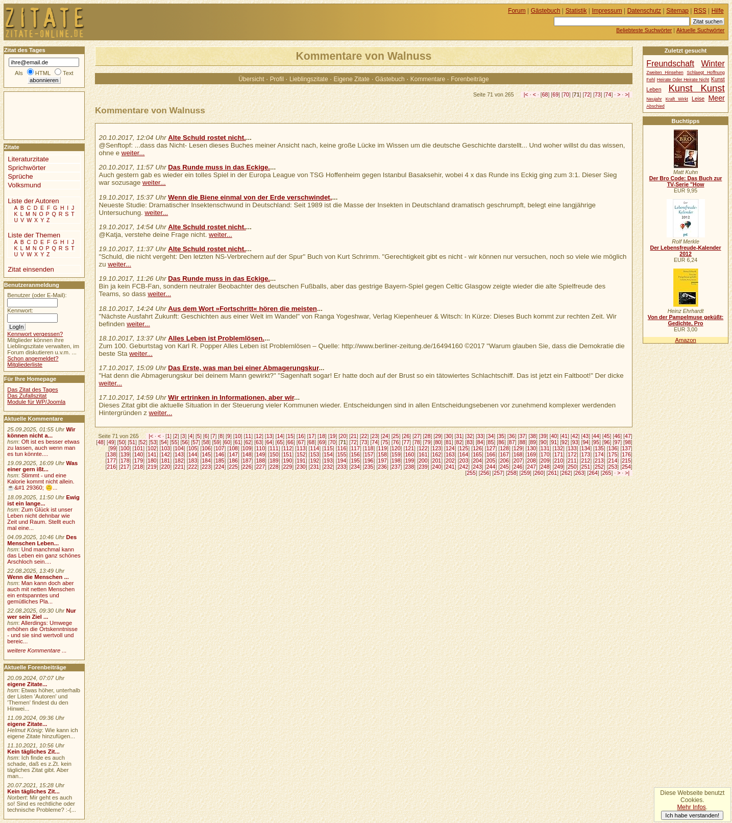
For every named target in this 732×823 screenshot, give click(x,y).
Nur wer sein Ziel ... (41, 614)
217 (125, 467)
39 (544, 436)
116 (342, 448)
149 (260, 454)
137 (626, 448)
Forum (517, 10)
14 (280, 436)
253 (613, 467)
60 (227, 442)
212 (586, 460)
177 (111, 460)
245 (504, 467)
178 (125, 460)
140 (138, 454)
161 (423, 454)
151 (287, 454)
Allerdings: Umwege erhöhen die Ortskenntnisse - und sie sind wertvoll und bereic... (42, 632)
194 (342, 460)
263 (579, 473)
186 (233, 460)
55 (175, 442)
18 (322, 436)
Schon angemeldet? (32, 358)
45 (607, 436)
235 (369, 467)
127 (491, 448)
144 (193, 454)
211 (572, 460)
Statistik (576, 10)
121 (409, 448)
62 (248, 442)
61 (238, 442)
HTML (43, 73)
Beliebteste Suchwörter (644, 30)
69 (555, 94)
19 (333, 436)
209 (545, 460)
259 (525, 473)
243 (477, 467)
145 (206, 454)
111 (274, 448)
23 (375, 436)
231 (315, 467)
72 (587, 94)
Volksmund (24, 185)
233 (342, 467)
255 (471, 473)
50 (122, 442)
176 (626, 454)
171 (558, 454)
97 (617, 442)
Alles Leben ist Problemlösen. (216, 338)
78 (417, 442)
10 (238, 436)
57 (195, 442)
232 (328, 467)
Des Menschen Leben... (42, 540)
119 (382, 448)
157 (369, 454)
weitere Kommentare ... (36, 650)
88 (522, 442)
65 (280, 442)
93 (575, 442)
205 (491, 460)
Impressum (607, 10)
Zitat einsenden (31, 269)
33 (480, 436)
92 (565, 442)
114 (315, 448)
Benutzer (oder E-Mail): (36, 295)
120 (396, 448)
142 (165, 454)
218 (138, 467)
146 (220, 454)
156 (355, 454)
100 (125, 448)
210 (558, 460)
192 (315, 460)
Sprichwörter (26, 168)
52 (143, 442)
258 (512, 473)
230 (301, 467)
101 (138, 448)
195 (355, 460)
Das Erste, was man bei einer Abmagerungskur (243, 368)
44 (596, 436)
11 (248, 436)
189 (274, 460)
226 (247, 467)
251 (586, 467)
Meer (716, 98)
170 (545, 454)
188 (260, 460)
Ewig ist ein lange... (43, 500)
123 (436, 448)
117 (355, 448)
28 (428, 436)
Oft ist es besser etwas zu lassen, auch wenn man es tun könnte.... (43, 448)
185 (220, 460)
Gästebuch (390, 79)
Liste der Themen (34, 235)
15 (290, 436)
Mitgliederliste (24, 364)
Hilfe (718, 10)
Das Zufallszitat (26, 396)
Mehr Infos (691, 807)
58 (206, 442)
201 (436, 460)
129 (518, 448)
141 (152, 454)
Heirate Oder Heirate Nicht (683, 79)
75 (385, 442)
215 (626, 460)
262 (566, 473)
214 (613, 460)
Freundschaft (670, 63)
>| (627, 94)
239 (423, 467)
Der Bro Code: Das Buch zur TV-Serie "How (685, 181)
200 (423, 460)
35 (501, 436)
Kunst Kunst (696, 88)
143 (179, 454)
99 (113, 448)
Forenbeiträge (470, 79)
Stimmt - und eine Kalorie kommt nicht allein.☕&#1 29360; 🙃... (41, 481)
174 (599, 454)
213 (599, 460)
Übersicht (251, 79)
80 (438, 442)
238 (409, 467)
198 (396, 460)
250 (572, 467)
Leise (698, 99)
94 (585, 442)
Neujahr (654, 99)
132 (558, 448)
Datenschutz (644, 10)
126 (477, 448)
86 (501, 442)
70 (566, 94)
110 (260, 448)
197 (382, 460)
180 (152, 460)
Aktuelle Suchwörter (700, 30)
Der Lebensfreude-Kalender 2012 (685, 251)
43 (585, 436)
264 (593, 473)
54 (164, 442)
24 (385, 436)
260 (539, 473)
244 (491, 467)
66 (290, 442)
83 (470, 442)
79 (428, 442)
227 (260, 467)
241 (450, 467)
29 (438, 436)
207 (518, 460)
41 (565, 436)
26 (406, 436)
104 (179, 448)
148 (247, 454)
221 (179, 467)
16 (301, 436)
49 (111, 442)
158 (382, 454)
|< (526, 94)
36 (512, 436)
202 (450, 460)
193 (328, 460)
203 (464, 460)
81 (449, 442)
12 (259, 436)
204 (477, 460)
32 (470, 436)
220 (165, 467)
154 (328, 454)
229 (287, 467)
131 (545, 448)
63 (259, 442)
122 (423, 448)
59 (216, 442)
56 (185, 442)
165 (477, 454)
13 (269, 436)
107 (220, 448)
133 (572, 448)
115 (328, 448)
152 (301, 454)
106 (206, 448)
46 (617, 436)
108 (233, 448)
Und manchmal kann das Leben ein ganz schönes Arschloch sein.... (43, 555)
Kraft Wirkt (677, 99)
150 (274, 454)
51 (132, 442)
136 (613, 448)
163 (450, 454)
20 (343, 436)
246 (518, 467)
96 (607, 442)
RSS (700, 10)
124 (450, 448)
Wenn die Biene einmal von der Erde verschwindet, (250, 197)
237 (396, 467)
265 (607, 473)
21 (354, 436)
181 (165, 460)
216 (111, 467)
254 (626, 467)
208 (531, 460)
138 (111, 454)
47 (628, 436)
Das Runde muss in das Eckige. (219, 167)
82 (459, 442)
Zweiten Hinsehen (664, 72)
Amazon (685, 340)
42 (575, 436)
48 (100, 442)
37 (522, 436)
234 (355, 467)
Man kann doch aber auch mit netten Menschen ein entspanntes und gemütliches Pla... (41, 592)
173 (586, 454)
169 (531, 454)
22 (364, 436)
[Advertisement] (34, 115)
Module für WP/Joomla (36, 402)
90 (544, 442)
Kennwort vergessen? (35, 334)
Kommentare (427, 79)
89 (533, 442)
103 (165, 448)
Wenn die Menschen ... (38, 577)
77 (406, 442)
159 (396, 454)
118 (369, 448)
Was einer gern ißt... (42, 466)
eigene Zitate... (27, 684)
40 (554, 436)
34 (491, 436)
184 (206, 460)
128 (504, 448)
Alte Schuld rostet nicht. (207, 137)
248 (545, 467)
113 (301, 448)
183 (193, 460)
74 (608, 94)
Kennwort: (20, 310)
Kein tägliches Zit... (33, 751)
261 (552, 473)
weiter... (133, 153)
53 (154, 442)
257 (498, 473)
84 (480, 442)
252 (599, 467)
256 (485, 473)
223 (206, 467)
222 (193, 467)
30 (449, 436)
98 (628, 442)
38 (533, 436)
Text (68, 73)
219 (152, 467)
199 (409, 460)
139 (125, 454)
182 (179, 460)
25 (396, 436)
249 (558, 467)
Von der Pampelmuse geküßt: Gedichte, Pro (685, 320)
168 (518, 454)
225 (233, 467)
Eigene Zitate (352, 79)
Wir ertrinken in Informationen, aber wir (231, 397)
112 (287, 448)
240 (436, 467)
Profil (277, 79)
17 (311, 436)
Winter (712, 63)
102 (152, 448)
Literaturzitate (28, 159)
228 (274, 467)
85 (491, 442)
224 (220, 467)
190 (287, 460)
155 (342, 454)
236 (382, 467)
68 (545, 94)
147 (233, 454)
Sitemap (677, 10)
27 (417, 436)
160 (409, 454)
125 (464, 448)
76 (396, 442)
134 (586, 448)
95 (596, 442)
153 (315, 454)
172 (572, 454)
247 (531, 467)
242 (464, 467)
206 (504, 460)
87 (512, 442)
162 (436, 454)
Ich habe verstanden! (692, 815)
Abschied (655, 106)
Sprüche (20, 176)
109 (247, 448)
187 (247, 460)
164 (464, 454)
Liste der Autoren (33, 201)
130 (531, 448)
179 (138, 460)
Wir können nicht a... (41, 432)
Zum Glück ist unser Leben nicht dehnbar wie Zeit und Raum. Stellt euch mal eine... (41, 518)
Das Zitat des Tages (32, 389)
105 (193, 448)
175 (613, 454)
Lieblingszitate (308, 79)
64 (269, 442)
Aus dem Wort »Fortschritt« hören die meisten (242, 308)
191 (301, 460)
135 (599, 448)
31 (459, 436)
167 (504, 454)
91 (554, 442)
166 (491, 454)
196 (369, 460)
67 (301, 442)
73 (598, 94)
